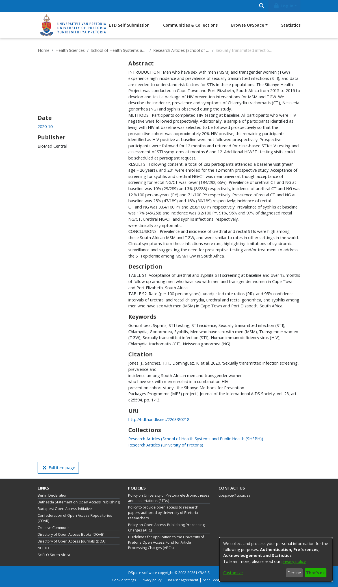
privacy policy (293, 561)
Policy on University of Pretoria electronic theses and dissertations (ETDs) (168, 498)
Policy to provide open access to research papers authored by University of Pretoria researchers (163, 512)
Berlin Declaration (53, 495)
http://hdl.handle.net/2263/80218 (158, 419)
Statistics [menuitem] (290, 25)
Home (43, 50)
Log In (283, 5)
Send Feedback (214, 580)
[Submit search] (261, 6)
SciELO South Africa (54, 554)
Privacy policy (151, 580)
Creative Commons (54, 527)
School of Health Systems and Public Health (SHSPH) (119, 50)
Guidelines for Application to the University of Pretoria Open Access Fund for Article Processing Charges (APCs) (166, 542)
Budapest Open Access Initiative (65, 508)
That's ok (315, 572)
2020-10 (45, 126)
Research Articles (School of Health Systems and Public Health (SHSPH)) (181, 50)
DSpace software (142, 572)
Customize (233, 572)
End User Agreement (182, 580)
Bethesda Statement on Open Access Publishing (79, 502)
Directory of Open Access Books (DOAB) (71, 534)
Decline (294, 572)
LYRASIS (203, 572)
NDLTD (43, 548)
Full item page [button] (58, 467)
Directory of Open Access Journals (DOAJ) (72, 541)
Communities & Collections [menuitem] (190, 25)
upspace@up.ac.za (234, 495)
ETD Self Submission (129, 25)
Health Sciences (70, 50)
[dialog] (275, 559)
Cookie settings (124, 580)
